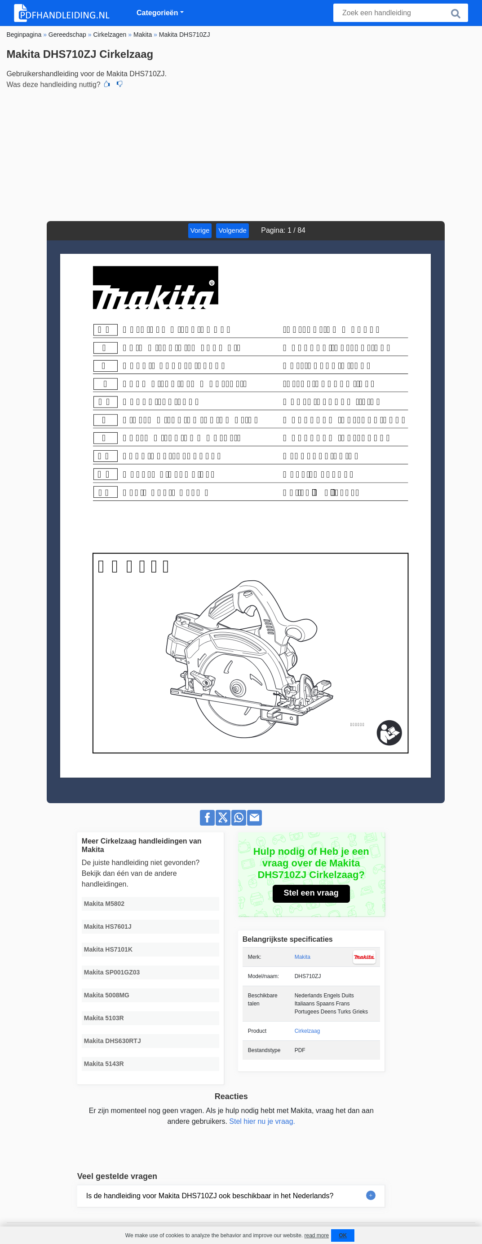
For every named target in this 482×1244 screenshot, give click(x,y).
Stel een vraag (311, 892)
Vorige (200, 230)
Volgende (232, 230)
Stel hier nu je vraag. (262, 1121)
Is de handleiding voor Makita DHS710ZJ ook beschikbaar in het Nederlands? (210, 1196)
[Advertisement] (240, 154)
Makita (302, 957)
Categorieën (157, 13)
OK (343, 1235)
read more (316, 1235)
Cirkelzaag (307, 1031)
